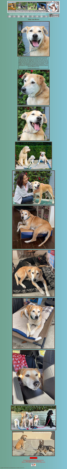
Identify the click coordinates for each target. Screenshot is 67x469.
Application (33, 458)
